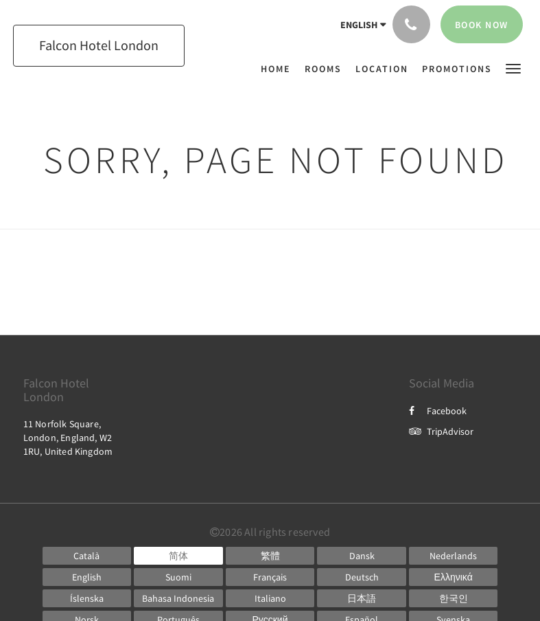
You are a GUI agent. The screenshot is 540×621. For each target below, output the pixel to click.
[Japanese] (361, 598)
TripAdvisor (441, 431)
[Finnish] (178, 577)
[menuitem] (279, 69)
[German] (361, 577)
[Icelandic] (87, 598)
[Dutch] (453, 556)
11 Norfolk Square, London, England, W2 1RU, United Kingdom (68, 438)
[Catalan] (87, 556)
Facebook (438, 411)
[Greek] (453, 577)
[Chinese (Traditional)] (270, 556)
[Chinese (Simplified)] (178, 556)
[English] (87, 577)
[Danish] (361, 556)
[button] (513, 68)
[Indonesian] (178, 598)
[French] (270, 577)
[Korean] (453, 598)
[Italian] (270, 598)
